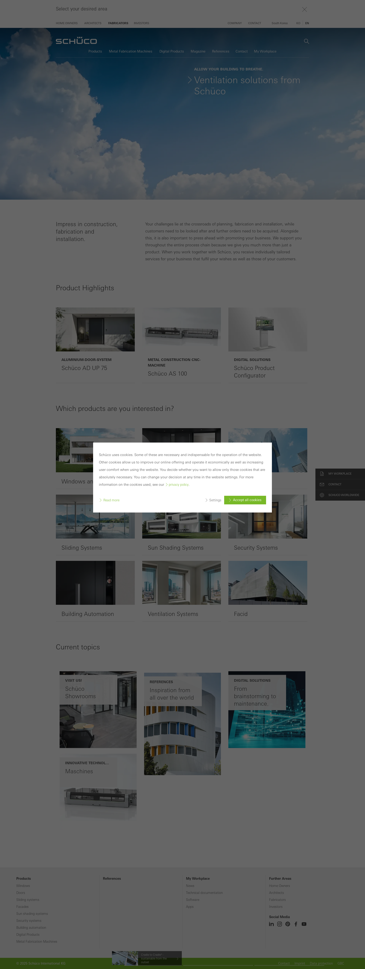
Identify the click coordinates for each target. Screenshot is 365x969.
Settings (215, 470)
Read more (111, 470)
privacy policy (179, 454)
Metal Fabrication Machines (36, 941)
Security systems (28, 921)
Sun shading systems (32, 914)
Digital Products (28, 934)
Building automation (31, 927)
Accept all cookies (247, 470)
